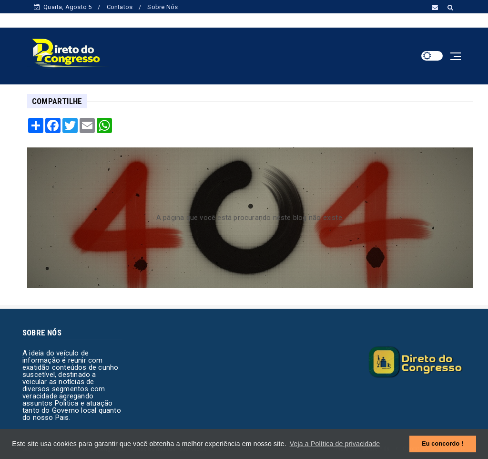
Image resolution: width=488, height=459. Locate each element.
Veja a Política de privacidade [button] (335, 444)
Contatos (120, 6)
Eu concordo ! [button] (442, 443)
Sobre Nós (162, 6)
